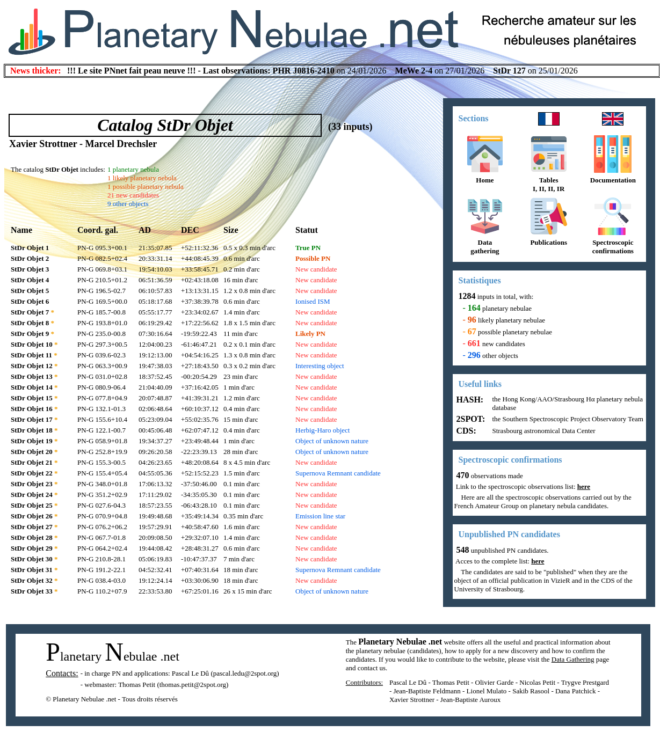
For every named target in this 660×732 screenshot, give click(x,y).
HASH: (469, 399)
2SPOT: (469, 418)
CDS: (465, 430)
